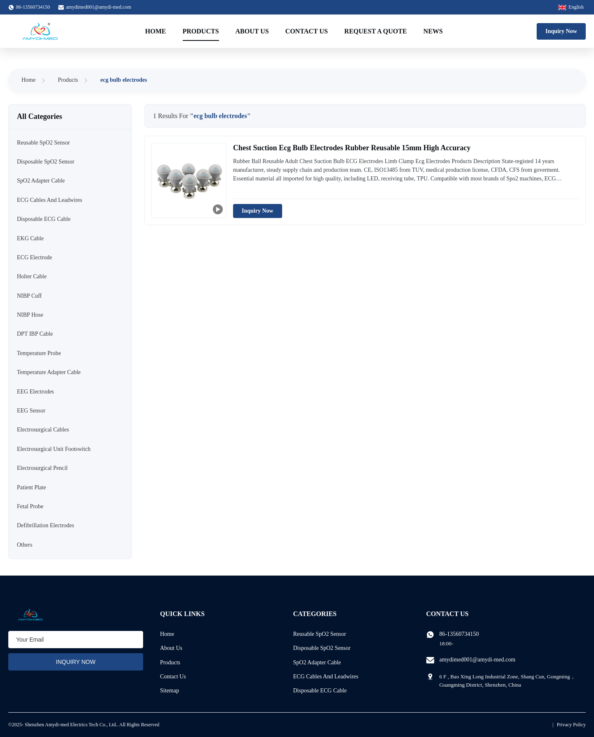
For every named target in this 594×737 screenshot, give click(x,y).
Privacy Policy (571, 725)
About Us (252, 31)
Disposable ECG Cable (320, 690)
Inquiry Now (561, 31)
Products (201, 31)
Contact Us (306, 31)
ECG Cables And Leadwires (325, 676)
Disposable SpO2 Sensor (322, 648)
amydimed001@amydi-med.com (98, 7)
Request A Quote (375, 31)
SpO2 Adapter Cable (317, 662)
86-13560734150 (459, 634)
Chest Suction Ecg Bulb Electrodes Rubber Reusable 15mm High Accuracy (352, 148)
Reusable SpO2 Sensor (319, 634)
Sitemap (169, 690)
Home (155, 31)
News (433, 31)
